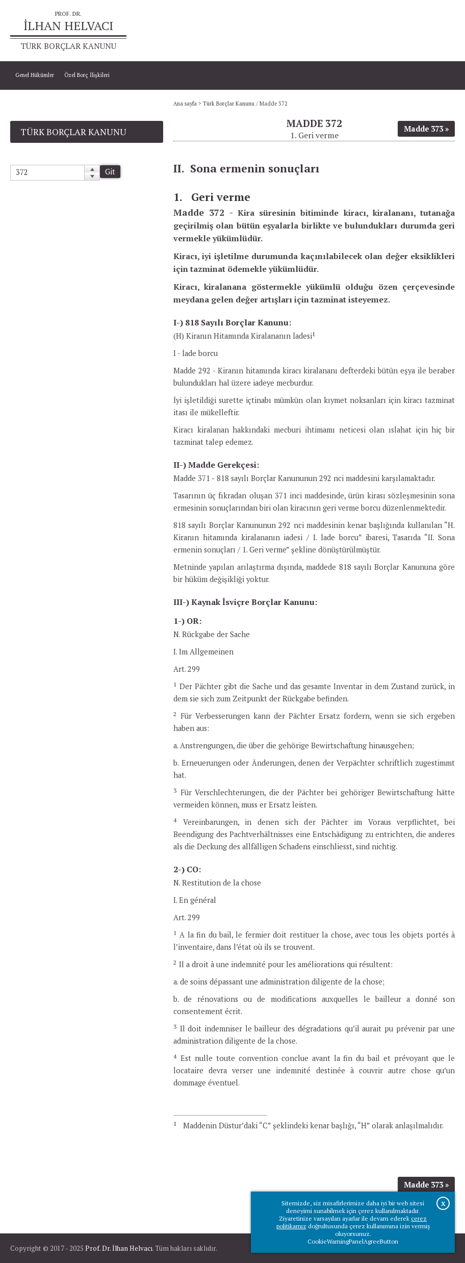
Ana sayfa (349, 30)
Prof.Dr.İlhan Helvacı (396, 30)
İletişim (440, 30)
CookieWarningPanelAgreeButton (352, 1241)
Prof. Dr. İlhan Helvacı (118, 1248)
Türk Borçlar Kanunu (228, 103)
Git (110, 171)
